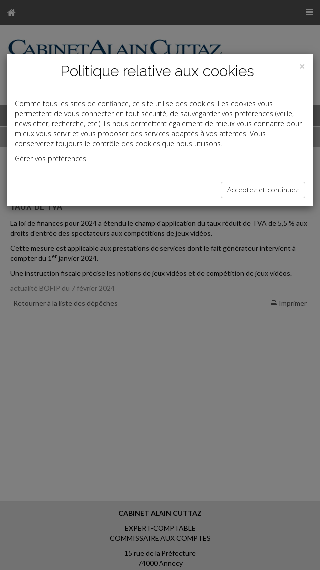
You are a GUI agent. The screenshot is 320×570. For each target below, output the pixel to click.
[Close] (302, 66)
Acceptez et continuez (263, 189)
